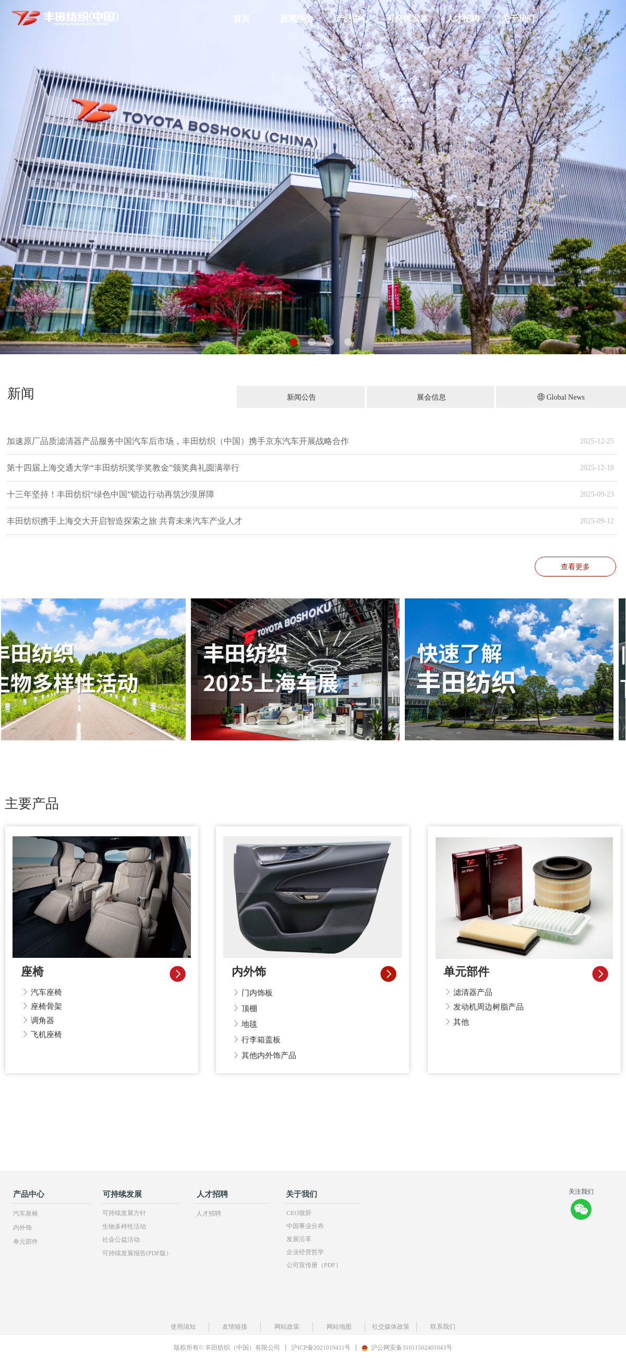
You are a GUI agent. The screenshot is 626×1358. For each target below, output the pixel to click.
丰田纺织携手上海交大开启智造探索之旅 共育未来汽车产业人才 (125, 520)
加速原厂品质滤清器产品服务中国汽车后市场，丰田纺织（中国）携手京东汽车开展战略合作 (178, 441)
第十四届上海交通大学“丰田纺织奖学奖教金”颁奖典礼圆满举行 (123, 467)
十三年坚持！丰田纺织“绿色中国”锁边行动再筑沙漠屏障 (110, 494)
